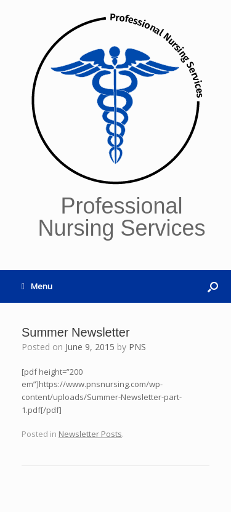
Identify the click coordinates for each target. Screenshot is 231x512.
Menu (37, 286)
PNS (137, 347)
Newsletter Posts (90, 433)
